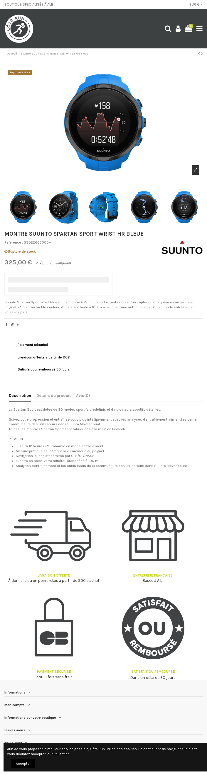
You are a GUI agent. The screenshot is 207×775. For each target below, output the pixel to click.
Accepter (23, 764)
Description (20, 395)
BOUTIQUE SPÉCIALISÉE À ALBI (29, 4)
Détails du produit (53, 395)
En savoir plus (15, 312)
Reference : (13, 242)
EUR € (196, 4)
